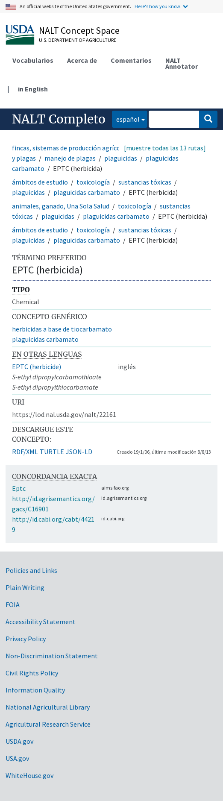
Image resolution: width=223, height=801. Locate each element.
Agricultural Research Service (48, 724)
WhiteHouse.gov (29, 775)
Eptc (19, 488)
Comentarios (131, 60)
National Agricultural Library (48, 707)
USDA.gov (19, 741)
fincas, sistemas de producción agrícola (69, 148)
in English (33, 89)
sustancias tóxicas (144, 182)
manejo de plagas (70, 158)
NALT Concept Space (79, 30)
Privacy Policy (26, 638)
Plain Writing (25, 587)
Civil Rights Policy (32, 673)
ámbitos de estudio (40, 182)
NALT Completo (59, 119)
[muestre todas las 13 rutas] (165, 148)
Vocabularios (32, 60)
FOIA (13, 604)
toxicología (93, 182)
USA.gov (17, 758)
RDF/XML (25, 451)
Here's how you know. (158, 6)
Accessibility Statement (41, 621)
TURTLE (52, 451)
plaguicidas (120, 158)
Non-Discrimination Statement (52, 655)
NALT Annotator (181, 63)
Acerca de (82, 60)
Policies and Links (31, 570)
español (126, 118)
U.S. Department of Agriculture (77, 40)
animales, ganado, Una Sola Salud (60, 206)
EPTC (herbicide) (36, 366)
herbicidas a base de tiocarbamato (62, 329)
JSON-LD (79, 451)
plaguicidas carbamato (86, 192)
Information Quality (35, 690)
